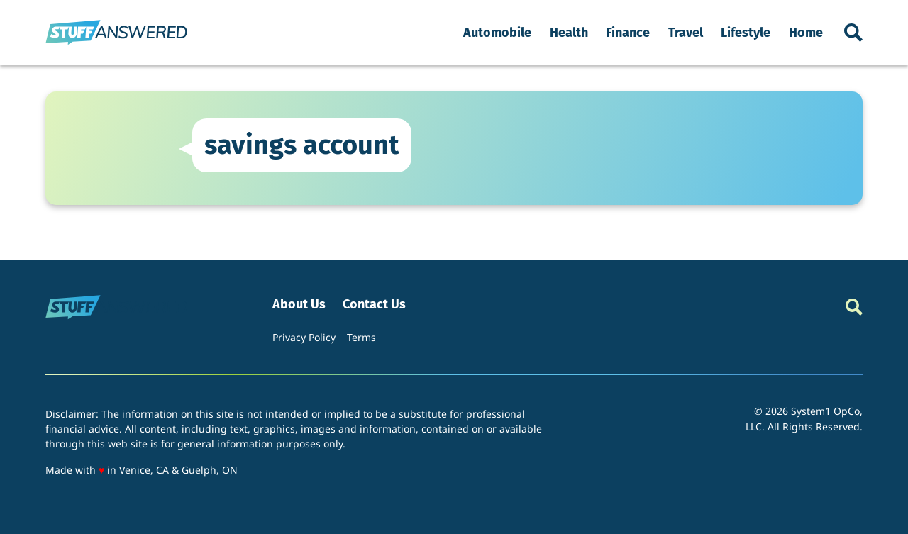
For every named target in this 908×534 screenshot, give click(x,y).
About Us (299, 304)
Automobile (497, 32)
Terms (361, 337)
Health (569, 32)
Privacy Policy (304, 337)
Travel (685, 32)
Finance (628, 32)
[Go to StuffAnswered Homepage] (116, 32)
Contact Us (374, 304)
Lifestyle (745, 32)
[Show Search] (853, 32)
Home (806, 32)
